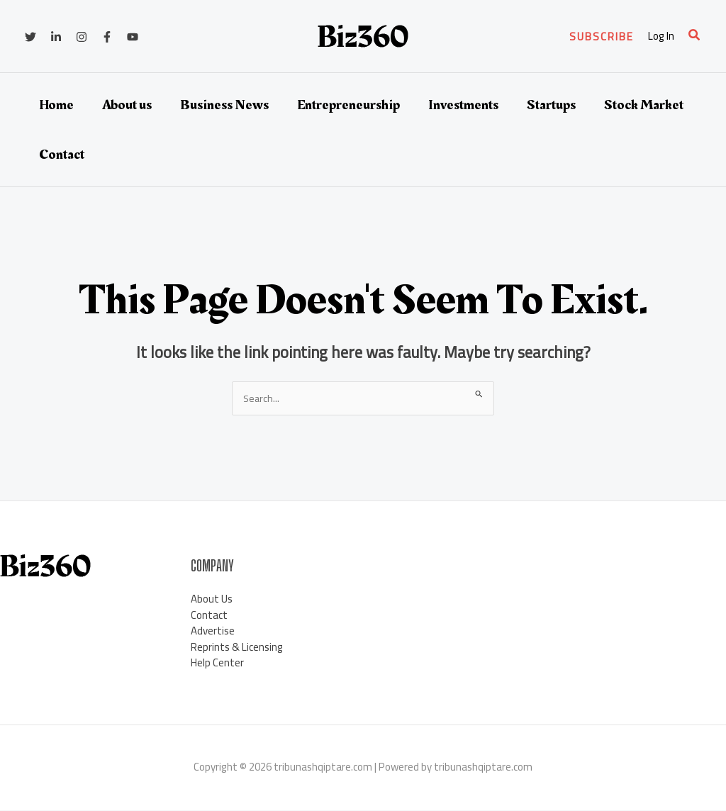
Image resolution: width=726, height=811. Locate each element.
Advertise (213, 631)
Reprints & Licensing (237, 647)
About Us (212, 599)
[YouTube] (132, 37)
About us (127, 105)
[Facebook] (107, 37)
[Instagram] (81, 37)
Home (56, 105)
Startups (551, 105)
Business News (224, 105)
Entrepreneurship (348, 105)
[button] (601, 36)
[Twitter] (30, 37)
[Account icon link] (661, 36)
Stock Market (643, 105)
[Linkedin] (56, 37)
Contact (61, 154)
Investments (463, 105)
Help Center (217, 663)
